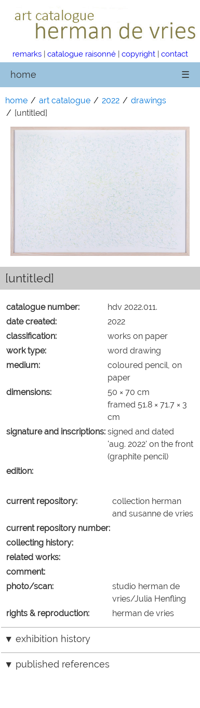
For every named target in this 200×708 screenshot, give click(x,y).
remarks (27, 53)
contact (174, 53)
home (23, 74)
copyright (138, 53)
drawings (148, 100)
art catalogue (64, 100)
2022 (110, 100)
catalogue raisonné (81, 53)
